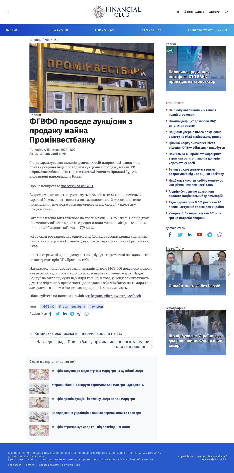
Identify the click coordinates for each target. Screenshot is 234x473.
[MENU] (6, 12)
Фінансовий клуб (53, 154)
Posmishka (221, 459)
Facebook (134, 296)
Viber (108, 296)
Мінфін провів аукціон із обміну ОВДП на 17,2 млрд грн (93, 399)
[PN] (79, 314)
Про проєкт (14, 465)
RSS (78, 465)
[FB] (50, 314)
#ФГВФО (48, 306)
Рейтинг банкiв (193, 12)
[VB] (87, 314)
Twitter (119, 296)
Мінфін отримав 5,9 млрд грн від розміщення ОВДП (91, 427)
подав (127, 268)
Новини (35, 115)
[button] (226, 11)
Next (229, 69)
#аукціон (96, 306)
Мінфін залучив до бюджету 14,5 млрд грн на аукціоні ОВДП (97, 371)
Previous (163, 69)
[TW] (58, 314)
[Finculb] (170, 235)
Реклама (29, 465)
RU (177, 12)
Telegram (94, 296)
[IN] (65, 314)
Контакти (67, 465)
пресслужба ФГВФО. (77, 186)
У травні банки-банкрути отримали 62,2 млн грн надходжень (98, 385)
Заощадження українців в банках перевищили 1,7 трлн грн (96, 413)
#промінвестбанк (72, 306)
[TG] (72, 314)
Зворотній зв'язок (48, 465)
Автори (214, 12)
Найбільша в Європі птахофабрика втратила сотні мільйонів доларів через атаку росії (195, 158)
